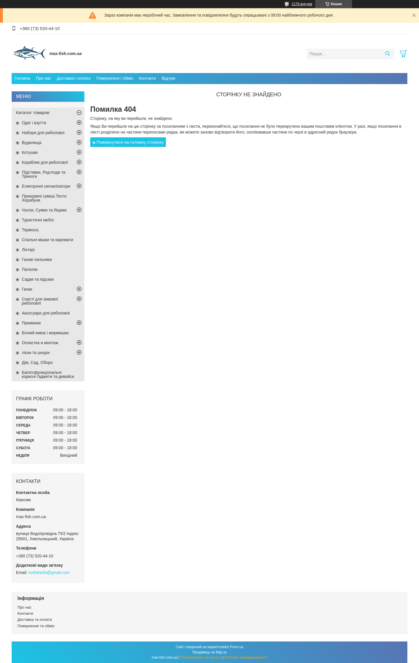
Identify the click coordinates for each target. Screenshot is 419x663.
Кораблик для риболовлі (45, 162)
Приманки (31, 323)
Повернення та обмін (35, 626)
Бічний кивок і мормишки (45, 332)
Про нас (43, 78)
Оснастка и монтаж (40, 342)
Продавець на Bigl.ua (209, 652)
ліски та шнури (35, 352)
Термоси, (30, 229)
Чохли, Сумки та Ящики (44, 210)
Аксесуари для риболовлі (46, 313)
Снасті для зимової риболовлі (40, 301)
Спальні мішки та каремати (47, 239)
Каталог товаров (32, 112)
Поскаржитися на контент (200, 657)
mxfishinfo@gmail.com (49, 572)
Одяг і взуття (34, 122)
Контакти (147, 78)
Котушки (30, 152)
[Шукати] (387, 54)
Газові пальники (37, 259)
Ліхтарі (28, 249)
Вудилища (31, 142)
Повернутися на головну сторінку (130, 142)
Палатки (30, 269)
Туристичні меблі (38, 220)
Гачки (27, 289)
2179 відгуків (302, 4)
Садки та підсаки (38, 279)
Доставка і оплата (73, 78)
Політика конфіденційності (245, 657)
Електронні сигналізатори (46, 186)
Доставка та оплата (34, 619)
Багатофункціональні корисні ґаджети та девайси (48, 374)
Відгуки (168, 78)
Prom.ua (236, 647)
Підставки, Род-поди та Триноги (43, 174)
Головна (22, 78)
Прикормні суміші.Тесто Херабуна (44, 198)
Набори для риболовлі (43, 132)
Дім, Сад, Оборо (37, 362)
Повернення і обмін (114, 78)
